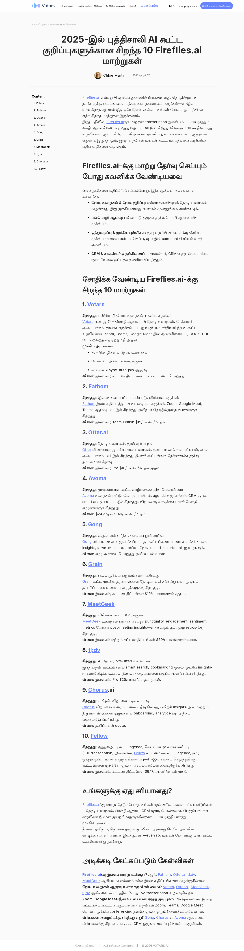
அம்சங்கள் (67, 5)
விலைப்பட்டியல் (115, 5)
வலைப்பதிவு (149, 5)
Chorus (98, 690)
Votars (96, 304)
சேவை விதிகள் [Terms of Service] (85, 945)
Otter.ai (98, 432)
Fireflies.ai (91, 97)
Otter (86, 449)
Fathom (98, 386)
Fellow (99, 735)
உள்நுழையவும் (188, 5)
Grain (95, 564)
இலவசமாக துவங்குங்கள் (216, 5)
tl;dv (94, 650)
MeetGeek (101, 604)
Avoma (97, 478)
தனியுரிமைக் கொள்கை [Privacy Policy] (118, 945)
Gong (95, 524)
